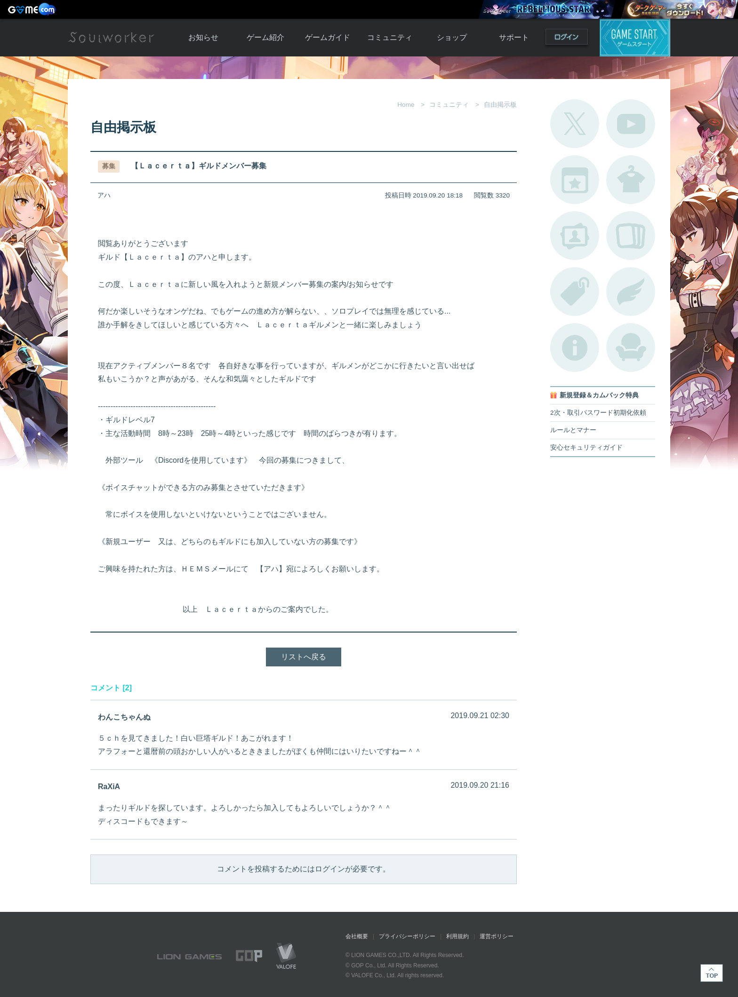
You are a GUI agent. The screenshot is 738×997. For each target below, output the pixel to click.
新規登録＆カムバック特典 (599, 395)
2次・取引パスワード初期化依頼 (598, 412)
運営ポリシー (496, 936)
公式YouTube (630, 123)
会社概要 (356, 936)
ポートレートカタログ (574, 235)
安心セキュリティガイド (586, 447)
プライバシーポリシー (407, 936)
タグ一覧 (574, 291)
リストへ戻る (303, 657)
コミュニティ (389, 37)
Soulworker (111, 37)
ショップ (452, 37)
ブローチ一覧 (630, 291)
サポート (514, 37)
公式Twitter (574, 123)
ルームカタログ (630, 347)
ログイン (566, 38)
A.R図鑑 (630, 235)
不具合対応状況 (574, 347)
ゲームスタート (635, 37)
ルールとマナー (573, 430)
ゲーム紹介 (265, 37)
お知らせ (203, 37)
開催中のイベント (574, 179)
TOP (711, 973)
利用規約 (457, 936)
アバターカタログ (630, 179)
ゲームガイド (327, 37)
